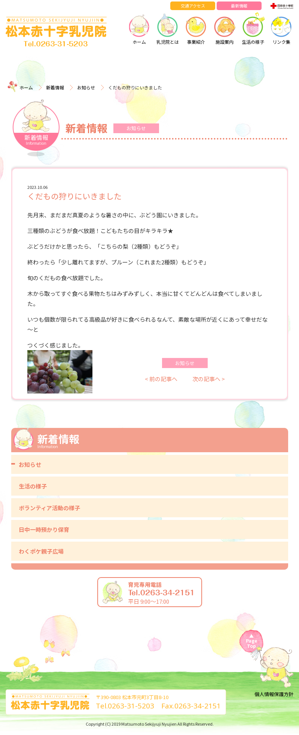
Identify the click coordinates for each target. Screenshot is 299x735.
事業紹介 (196, 28)
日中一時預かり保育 (44, 529)
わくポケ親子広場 (41, 551)
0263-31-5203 (131, 706)
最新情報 (239, 6)
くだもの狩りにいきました (74, 196)
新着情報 (55, 87)
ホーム (139, 28)
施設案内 (225, 28)
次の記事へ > (208, 379)
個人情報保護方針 (273, 694)
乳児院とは (168, 28)
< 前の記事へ (161, 379)
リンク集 (281, 28)
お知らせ (86, 87)
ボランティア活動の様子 (49, 508)
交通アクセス (193, 6)
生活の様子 (253, 28)
